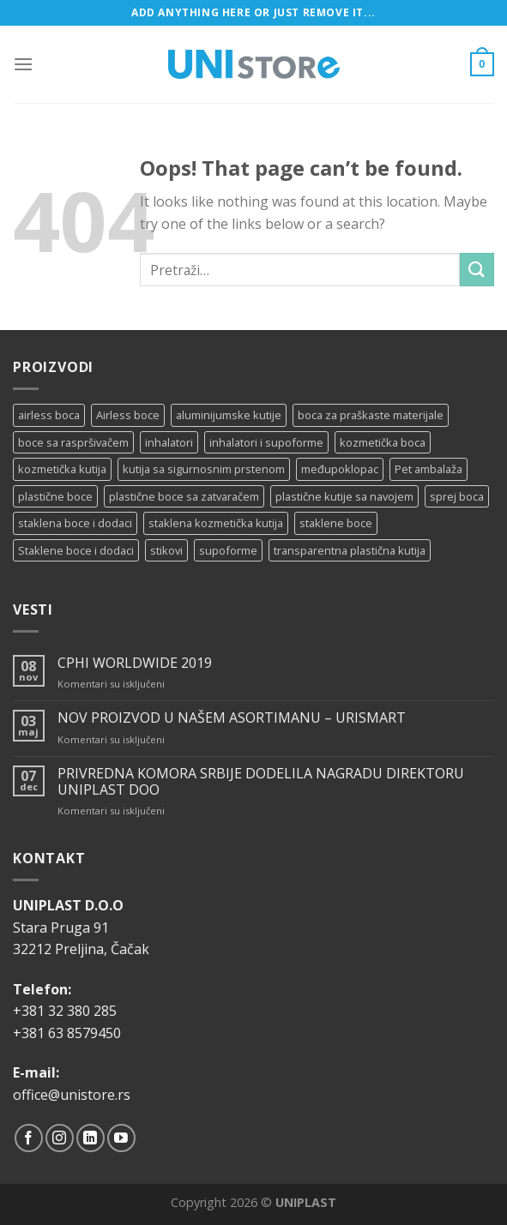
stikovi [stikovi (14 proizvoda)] (166, 550)
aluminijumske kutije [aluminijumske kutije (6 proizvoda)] (228, 415)
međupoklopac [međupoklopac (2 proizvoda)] (339, 469)
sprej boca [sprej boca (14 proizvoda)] (457, 496)
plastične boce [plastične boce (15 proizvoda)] (55, 496)
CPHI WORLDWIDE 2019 (134, 663)
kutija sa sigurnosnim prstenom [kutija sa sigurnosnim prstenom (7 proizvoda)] (204, 469)
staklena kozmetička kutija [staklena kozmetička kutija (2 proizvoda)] (215, 523)
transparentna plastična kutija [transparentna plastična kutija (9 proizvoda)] (350, 550)
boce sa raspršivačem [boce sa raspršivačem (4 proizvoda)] (73, 442)
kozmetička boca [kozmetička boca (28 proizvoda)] (383, 442)
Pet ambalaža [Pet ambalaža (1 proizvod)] (428, 469)
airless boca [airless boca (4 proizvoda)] (49, 415)
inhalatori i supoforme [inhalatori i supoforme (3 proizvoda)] (266, 442)
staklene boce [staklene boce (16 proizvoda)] (335, 523)
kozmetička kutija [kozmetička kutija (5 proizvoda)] (62, 469)
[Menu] (23, 64)
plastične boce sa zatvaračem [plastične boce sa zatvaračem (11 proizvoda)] (184, 496)
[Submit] (477, 269)
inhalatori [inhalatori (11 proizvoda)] (169, 442)
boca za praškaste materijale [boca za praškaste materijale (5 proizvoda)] (371, 415)
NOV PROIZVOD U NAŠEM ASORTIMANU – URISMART (231, 718)
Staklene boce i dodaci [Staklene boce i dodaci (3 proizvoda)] (76, 550)
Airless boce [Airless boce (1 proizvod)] (128, 415)
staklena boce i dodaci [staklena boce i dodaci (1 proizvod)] (75, 523)
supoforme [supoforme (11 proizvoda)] (228, 550)
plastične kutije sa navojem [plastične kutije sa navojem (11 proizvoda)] (344, 496)
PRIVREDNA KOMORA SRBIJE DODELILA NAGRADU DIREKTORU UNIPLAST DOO (260, 782)
